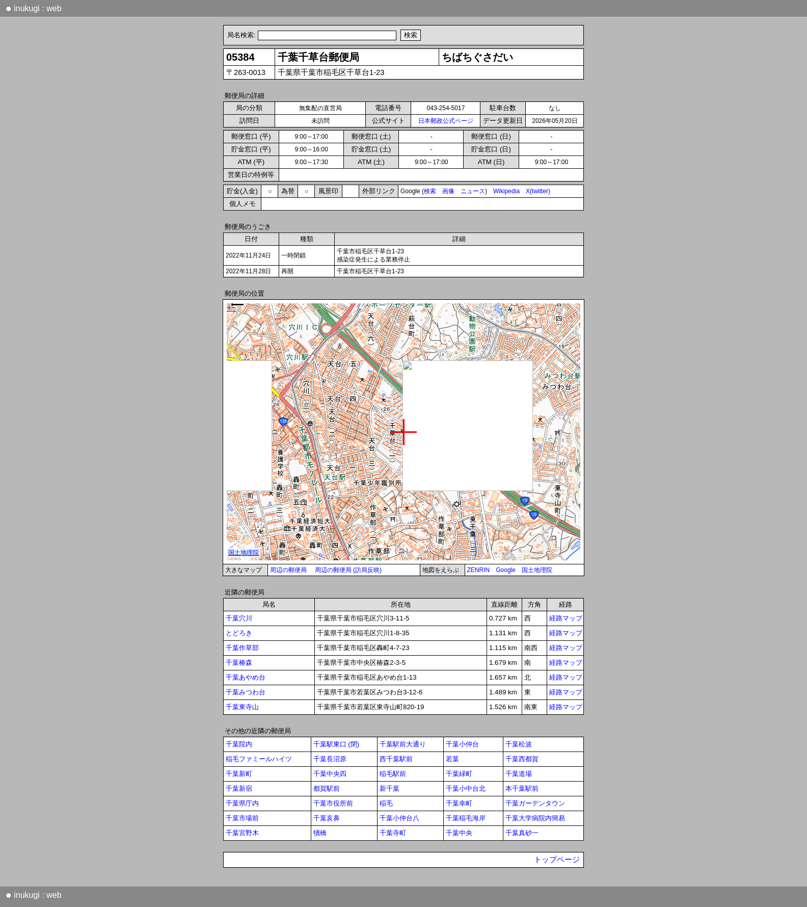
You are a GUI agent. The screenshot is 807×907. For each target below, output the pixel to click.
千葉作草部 (242, 648)
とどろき (239, 633)
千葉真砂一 (522, 833)
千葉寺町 (393, 833)
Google (506, 570)
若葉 (452, 759)
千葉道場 (518, 774)
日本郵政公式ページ (445, 120)
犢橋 (320, 833)
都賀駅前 (326, 788)
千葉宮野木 (242, 833)
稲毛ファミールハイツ (259, 759)
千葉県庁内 (242, 803)
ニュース (473, 191)
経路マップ (565, 618)
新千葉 (389, 788)
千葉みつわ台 (245, 692)
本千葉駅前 (522, 788)
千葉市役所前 (333, 803)
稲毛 (386, 803)
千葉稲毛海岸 (466, 818)
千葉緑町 (459, 774)
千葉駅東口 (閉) (336, 744)
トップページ (557, 860)
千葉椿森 (239, 662)
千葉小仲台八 (399, 818)
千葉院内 (239, 744)
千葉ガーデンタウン (535, 803)
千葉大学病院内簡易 (535, 818)
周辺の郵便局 (288, 570)
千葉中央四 (329, 774)
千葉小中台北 (466, 788)
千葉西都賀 (522, 759)
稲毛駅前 (393, 774)
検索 (430, 191)
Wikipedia (506, 191)
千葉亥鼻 (326, 818)
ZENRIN (478, 570)
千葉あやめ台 (245, 677)
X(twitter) (538, 191)
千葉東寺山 (242, 707)
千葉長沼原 (329, 759)
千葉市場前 (242, 818)
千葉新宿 (239, 788)
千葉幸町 (459, 803)
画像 (448, 191)
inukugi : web (34, 8)
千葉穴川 (239, 618)
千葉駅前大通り (403, 744)
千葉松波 (518, 744)
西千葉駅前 (396, 759)
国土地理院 (537, 570)
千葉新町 (239, 774)
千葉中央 (459, 833)
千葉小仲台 (462, 744)
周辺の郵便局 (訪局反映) (348, 570)
